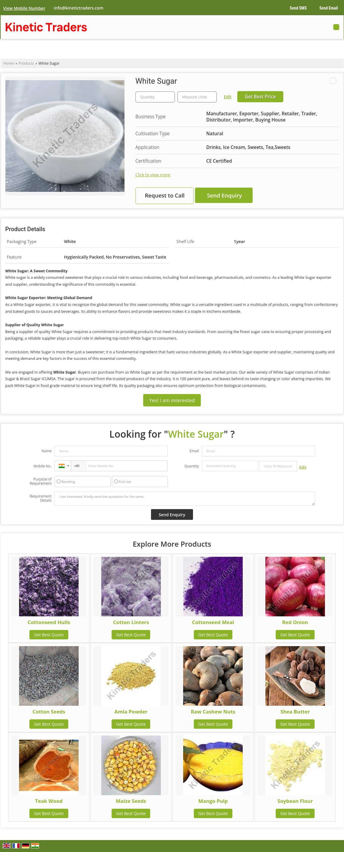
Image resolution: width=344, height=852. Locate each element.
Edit (228, 96)
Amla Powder (130, 711)
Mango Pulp (213, 800)
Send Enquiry (224, 195)
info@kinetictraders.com (78, 8)
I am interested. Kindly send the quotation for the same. (185, 498)
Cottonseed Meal (213, 622)
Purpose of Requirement (41, 481)
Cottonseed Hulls (49, 622)
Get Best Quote (49, 635)
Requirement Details (41, 498)
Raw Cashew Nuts (213, 711)
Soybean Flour (295, 800)
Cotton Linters (131, 622)
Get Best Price (260, 97)
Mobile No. (42, 466)
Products (26, 63)
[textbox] (197, 96)
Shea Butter (295, 711)
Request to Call (165, 195)
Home (9, 63)
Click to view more (153, 175)
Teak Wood (49, 800)
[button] (24, 8)
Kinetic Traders (46, 27)
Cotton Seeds (48, 711)
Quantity (191, 466)
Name (46, 450)
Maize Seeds (131, 800)
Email (194, 450)
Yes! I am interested (172, 400)
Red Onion (295, 622)
